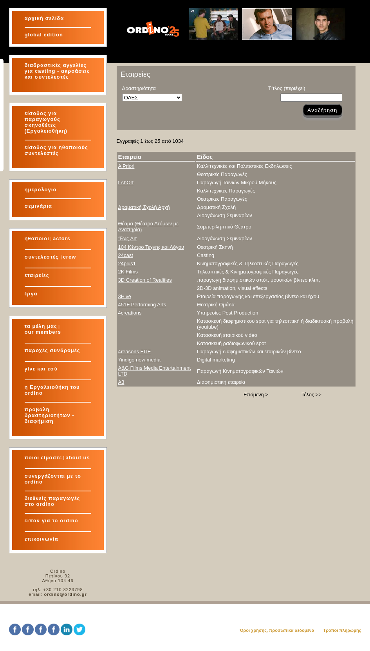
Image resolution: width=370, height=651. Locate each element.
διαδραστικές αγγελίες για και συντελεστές (57, 71)
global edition (44, 35)
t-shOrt (126, 182)
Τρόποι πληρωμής (342, 630)
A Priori (126, 166)
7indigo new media (139, 360)
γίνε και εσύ (41, 369)
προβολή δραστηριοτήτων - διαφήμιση (49, 415)
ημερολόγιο (41, 189)
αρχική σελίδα (44, 18)
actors (61, 238)
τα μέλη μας (41, 326)
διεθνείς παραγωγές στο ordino (52, 501)
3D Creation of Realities (145, 280)
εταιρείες (37, 275)
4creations (130, 313)
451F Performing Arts (142, 305)
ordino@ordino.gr (65, 594)
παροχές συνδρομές (52, 350)
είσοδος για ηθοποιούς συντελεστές (56, 150)
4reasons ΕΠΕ (134, 351)
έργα (31, 294)
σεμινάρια (38, 206)
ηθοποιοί (37, 238)
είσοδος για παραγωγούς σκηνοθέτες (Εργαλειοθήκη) (46, 122)
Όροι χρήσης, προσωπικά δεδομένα (277, 630)
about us (78, 457)
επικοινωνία (41, 539)
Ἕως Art (127, 238)
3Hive (124, 296)
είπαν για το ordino (51, 520)
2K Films (128, 272)
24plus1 (127, 263)
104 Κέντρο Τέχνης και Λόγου (151, 247)
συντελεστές (43, 257)
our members (43, 332)
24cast (125, 255)
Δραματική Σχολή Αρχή (144, 207)
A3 (121, 382)
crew (69, 257)
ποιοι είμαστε (43, 457)
